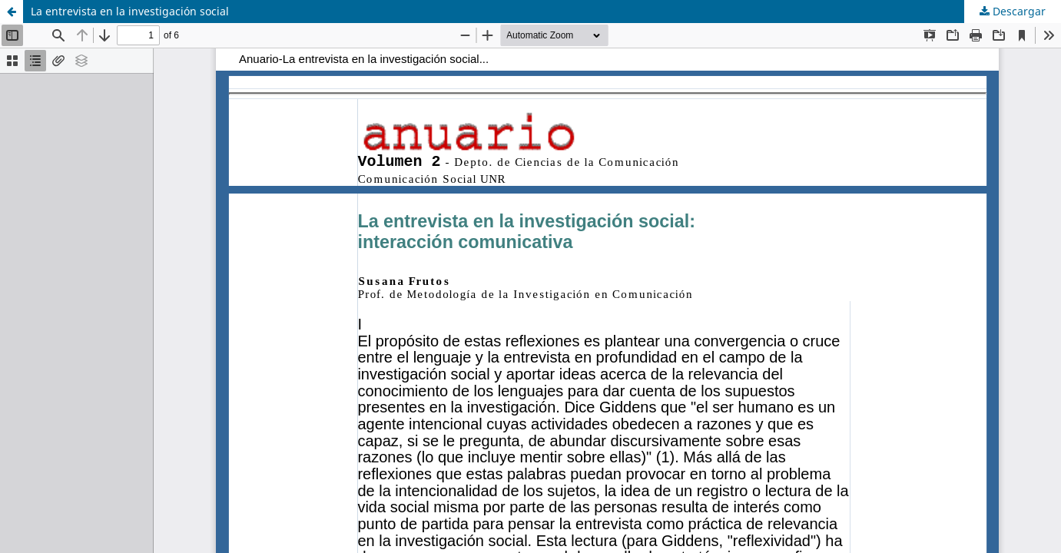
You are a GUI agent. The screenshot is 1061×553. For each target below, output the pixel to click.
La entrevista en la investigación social (130, 11)
